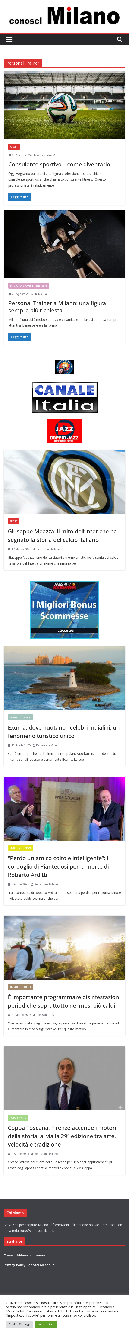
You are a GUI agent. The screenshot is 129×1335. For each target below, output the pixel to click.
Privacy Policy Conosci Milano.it (29, 1265)
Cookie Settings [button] (19, 1324)
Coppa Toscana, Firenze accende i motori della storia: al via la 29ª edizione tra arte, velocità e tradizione (62, 1136)
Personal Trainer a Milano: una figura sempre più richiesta (57, 306)
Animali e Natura (20, 987)
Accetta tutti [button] (46, 1324)
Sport (14, 147)
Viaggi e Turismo (20, 717)
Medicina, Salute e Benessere (28, 285)
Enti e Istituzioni (20, 848)
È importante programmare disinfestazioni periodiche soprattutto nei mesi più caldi (64, 1001)
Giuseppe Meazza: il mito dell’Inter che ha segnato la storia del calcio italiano (62, 535)
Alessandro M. (46, 155)
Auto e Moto (18, 1117)
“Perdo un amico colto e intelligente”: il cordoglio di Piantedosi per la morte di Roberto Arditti (59, 866)
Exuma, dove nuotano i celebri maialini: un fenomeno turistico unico (64, 732)
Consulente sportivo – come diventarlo (59, 164)
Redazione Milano (48, 549)
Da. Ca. (42, 294)
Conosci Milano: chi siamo (24, 1255)
